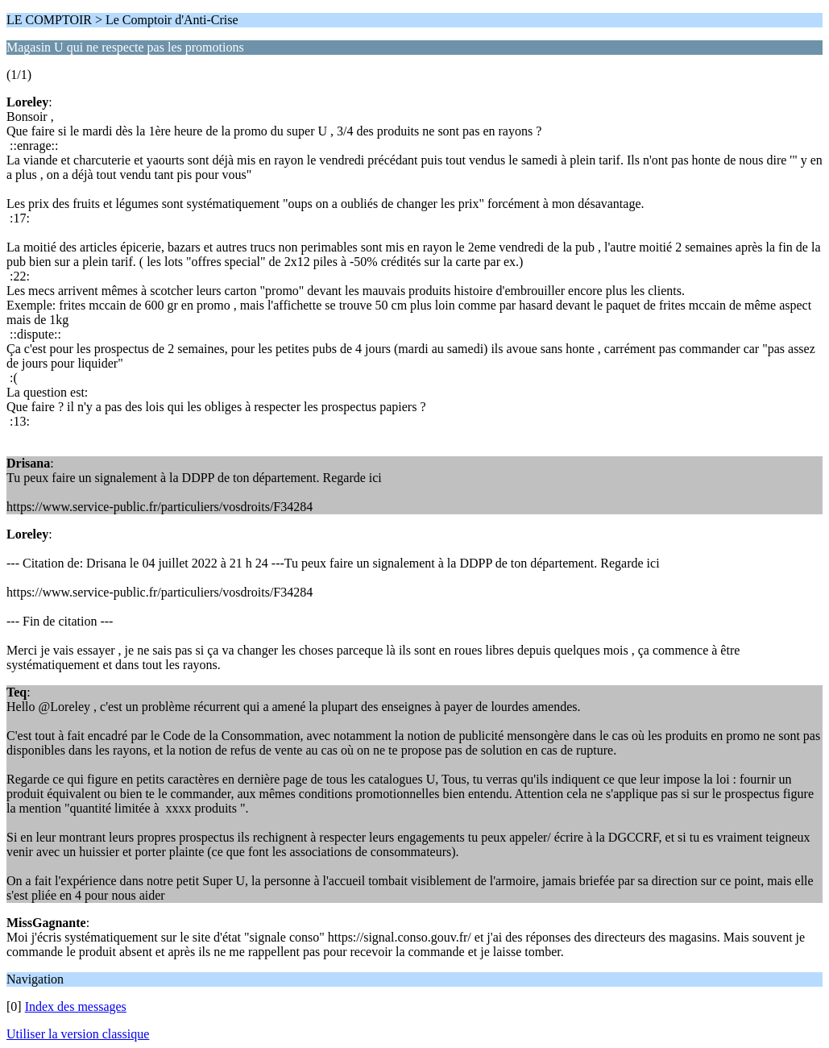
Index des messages (75, 1006)
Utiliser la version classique (77, 1034)
